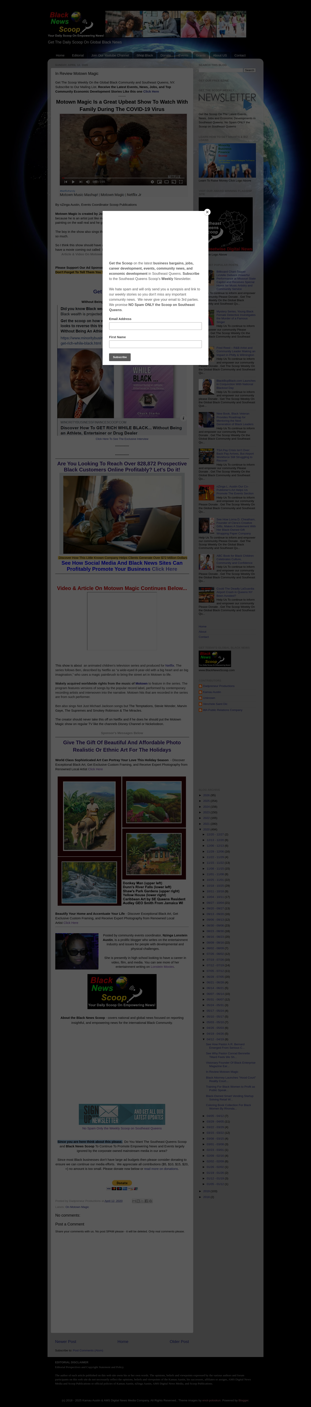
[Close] (207, 212)
